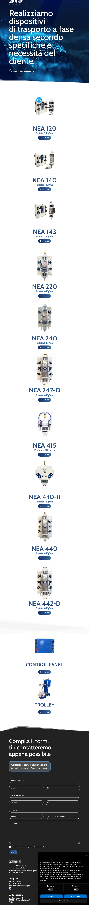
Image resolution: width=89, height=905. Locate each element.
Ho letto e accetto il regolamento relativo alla (33, 847)
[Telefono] (26, 802)
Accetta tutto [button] (75, 896)
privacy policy (50, 847)
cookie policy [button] (55, 868)
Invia (13, 852)
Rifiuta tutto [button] (51, 896)
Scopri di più (44, 138)
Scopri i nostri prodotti (21, 71)
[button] (86, 855)
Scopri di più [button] (63, 901)
